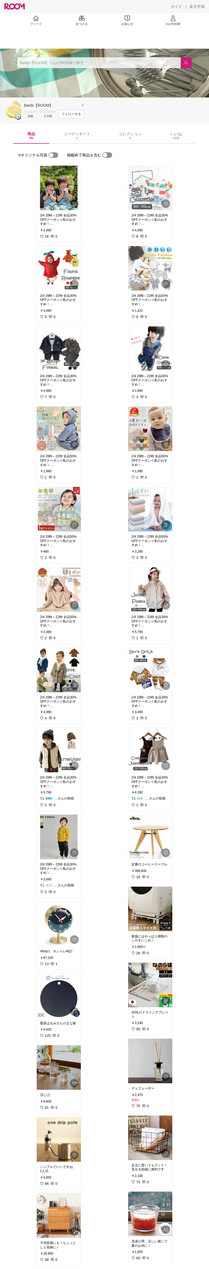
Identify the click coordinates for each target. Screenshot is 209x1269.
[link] (59, 188)
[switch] (53, 155)
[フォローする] (71, 114)
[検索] (186, 62)
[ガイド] (176, 6)
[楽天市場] (197, 6)
